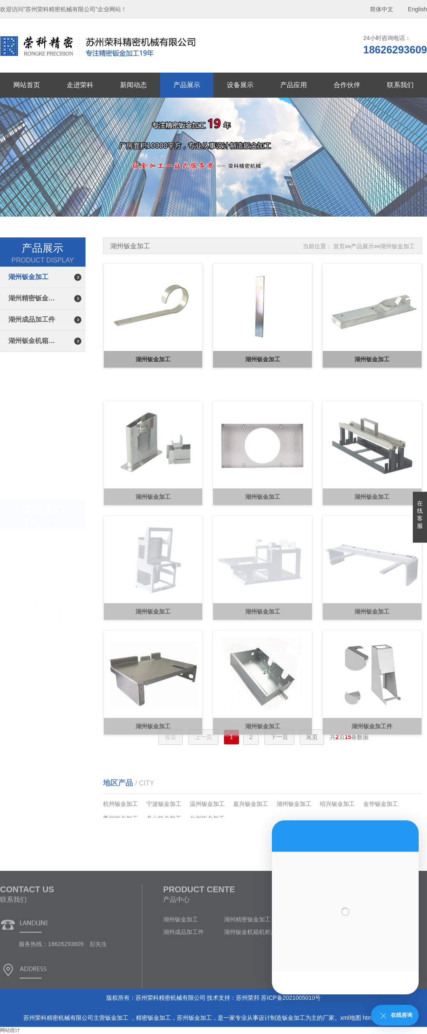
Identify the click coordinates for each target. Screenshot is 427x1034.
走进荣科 (80, 84)
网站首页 (26, 84)
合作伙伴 (347, 84)
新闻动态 (133, 84)
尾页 (312, 737)
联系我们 (400, 84)
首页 (339, 246)
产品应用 (293, 84)
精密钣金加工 (153, 1017)
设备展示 (240, 84)
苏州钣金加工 (194, 1017)
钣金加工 (117, 1017)
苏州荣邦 (247, 997)
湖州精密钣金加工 (34, 298)
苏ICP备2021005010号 (291, 997)
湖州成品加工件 (31, 319)
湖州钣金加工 (28, 276)
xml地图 (350, 1017)
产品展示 (186, 84)
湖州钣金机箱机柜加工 (34, 340)
